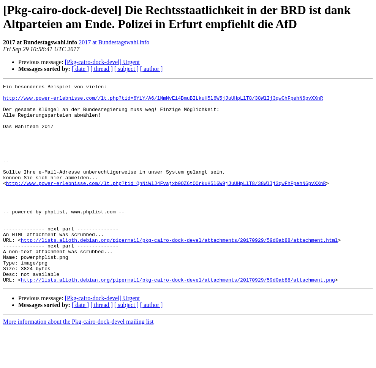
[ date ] (80, 69)
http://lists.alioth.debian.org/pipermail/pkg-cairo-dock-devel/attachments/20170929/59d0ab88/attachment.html (179, 271)
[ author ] (151, 69)
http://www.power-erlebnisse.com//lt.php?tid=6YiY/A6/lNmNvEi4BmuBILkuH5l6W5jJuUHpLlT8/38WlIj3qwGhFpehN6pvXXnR (163, 101)
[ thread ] (101, 69)
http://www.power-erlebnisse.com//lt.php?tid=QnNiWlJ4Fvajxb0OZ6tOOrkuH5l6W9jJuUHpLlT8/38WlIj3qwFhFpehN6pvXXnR (166, 203)
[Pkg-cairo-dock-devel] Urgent (102, 62)
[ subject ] (126, 69)
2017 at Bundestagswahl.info (114, 42)
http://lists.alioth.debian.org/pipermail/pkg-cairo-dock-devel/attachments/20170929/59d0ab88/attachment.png (178, 319)
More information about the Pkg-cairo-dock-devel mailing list (78, 361)
